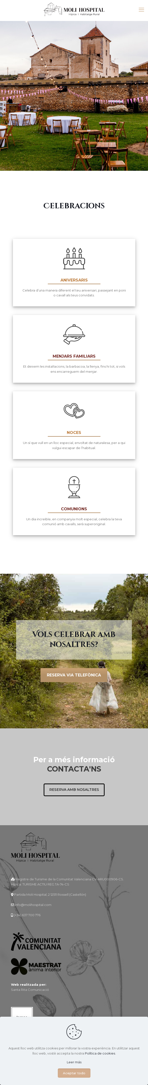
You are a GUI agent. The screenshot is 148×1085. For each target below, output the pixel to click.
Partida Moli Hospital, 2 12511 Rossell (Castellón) (50, 895)
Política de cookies (100, 1053)
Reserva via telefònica (74, 675)
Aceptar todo (74, 1073)
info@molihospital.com (32, 905)
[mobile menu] (141, 10)
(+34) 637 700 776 (27, 915)
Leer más (74, 1062)
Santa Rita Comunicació (30, 990)
